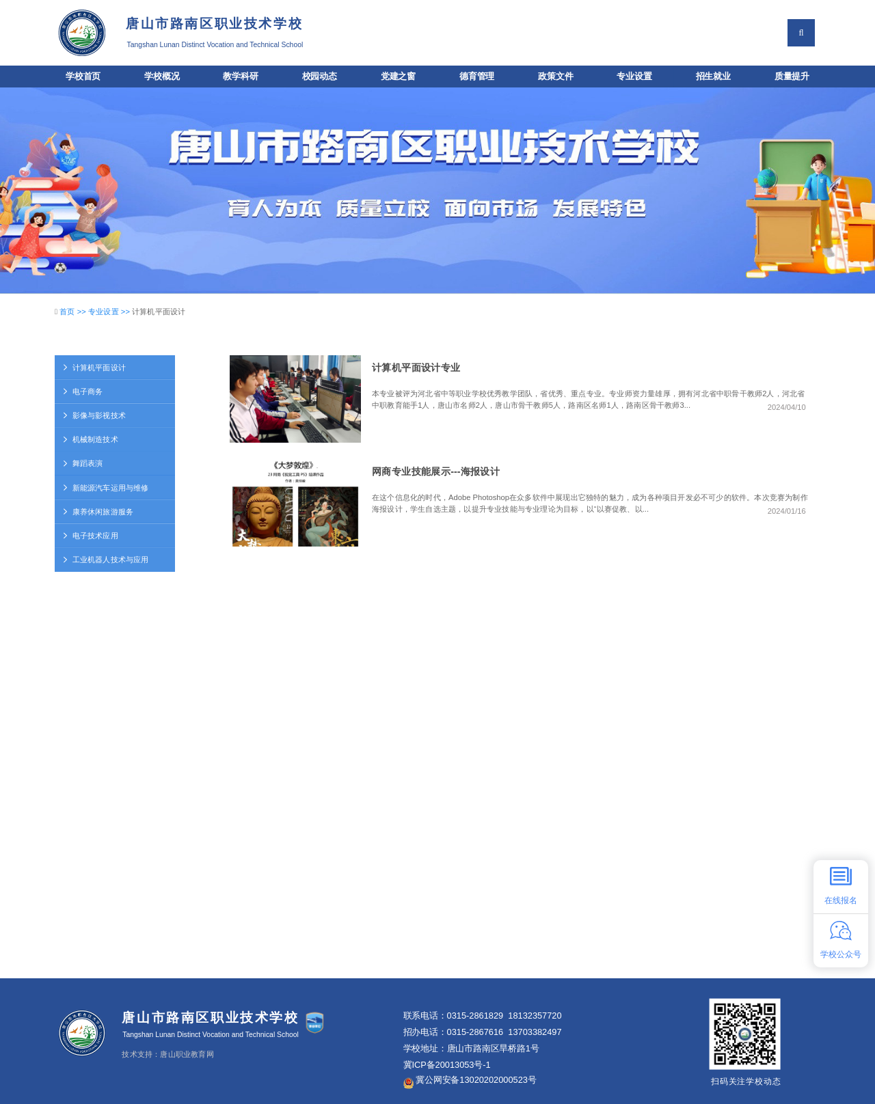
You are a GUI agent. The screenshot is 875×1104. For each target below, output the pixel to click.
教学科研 (240, 76)
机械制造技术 (90, 439)
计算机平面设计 (94, 367)
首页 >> (73, 311)
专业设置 (634, 76)
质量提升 (792, 76)
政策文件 (555, 76)
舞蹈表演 (82, 463)
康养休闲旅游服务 (98, 511)
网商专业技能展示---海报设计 (436, 471)
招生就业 (713, 76)
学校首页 (83, 76)
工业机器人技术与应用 (105, 559)
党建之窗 (398, 76)
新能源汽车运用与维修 (105, 487)
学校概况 (161, 76)
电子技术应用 (90, 536)
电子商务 (82, 391)
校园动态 (319, 76)
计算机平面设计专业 (416, 367)
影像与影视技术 (94, 415)
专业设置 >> (110, 311)
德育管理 (476, 76)
